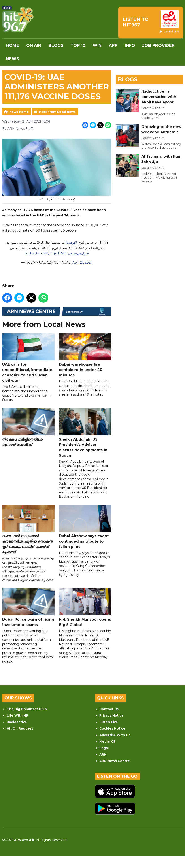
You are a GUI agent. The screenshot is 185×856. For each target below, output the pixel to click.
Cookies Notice (112, 728)
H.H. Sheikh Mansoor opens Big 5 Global (85, 607)
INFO (130, 45)
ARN (102, 754)
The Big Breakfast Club (27, 709)
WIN (97, 45)
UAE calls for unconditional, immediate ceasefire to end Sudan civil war (28, 358)
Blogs (55, 45)
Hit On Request (20, 728)
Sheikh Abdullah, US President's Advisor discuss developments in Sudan (85, 432)
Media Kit (107, 741)
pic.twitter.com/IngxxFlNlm (46, 253)
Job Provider (158, 45)
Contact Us (109, 709)
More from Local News (57, 111)
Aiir (31, 840)
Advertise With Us (114, 735)
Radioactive (17, 722)
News (12, 58)
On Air (33, 45)
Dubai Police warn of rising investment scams (28, 607)
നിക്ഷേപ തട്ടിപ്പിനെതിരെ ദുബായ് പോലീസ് (28, 427)
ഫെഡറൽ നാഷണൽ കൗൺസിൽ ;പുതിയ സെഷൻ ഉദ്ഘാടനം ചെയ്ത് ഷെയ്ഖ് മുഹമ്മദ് (28, 529)
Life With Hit (17, 715)
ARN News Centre (114, 761)
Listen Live (108, 722)
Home (12, 45)
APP (113, 45)
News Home (19, 111)
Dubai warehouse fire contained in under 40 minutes (85, 355)
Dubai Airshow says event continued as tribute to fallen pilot (85, 527)
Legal (104, 748)
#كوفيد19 (71, 243)
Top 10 (77, 45)
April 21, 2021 (82, 262)
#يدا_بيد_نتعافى (78, 253)
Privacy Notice (111, 715)
